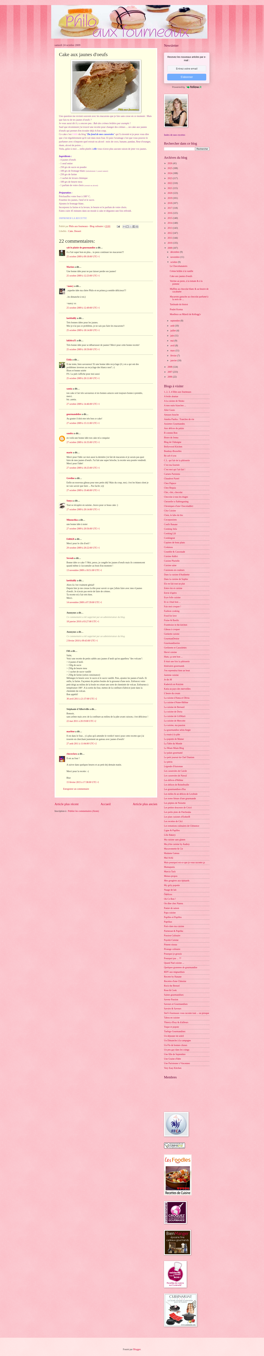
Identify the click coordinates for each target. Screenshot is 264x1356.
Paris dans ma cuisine (174, 926)
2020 (170, 193)
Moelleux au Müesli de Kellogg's (185, 314)
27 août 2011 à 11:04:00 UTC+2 (82, 743)
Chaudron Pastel (171, 478)
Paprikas (168, 922)
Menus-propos (170, 876)
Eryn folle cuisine (172, 597)
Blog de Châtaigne (172, 442)
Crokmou (168, 547)
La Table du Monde (173, 743)
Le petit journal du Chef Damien (179, 757)
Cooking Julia (170, 529)
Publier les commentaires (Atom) (83, 811)
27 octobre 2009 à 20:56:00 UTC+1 (83, 528)
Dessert (77, 231)
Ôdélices (168, 894)
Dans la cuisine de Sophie (176, 579)
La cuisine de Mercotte (174, 720)
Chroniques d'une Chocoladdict (178, 506)
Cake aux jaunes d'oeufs (181, 276)
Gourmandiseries (172, 643)
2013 (170, 228)
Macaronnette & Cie (173, 848)
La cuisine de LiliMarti (175, 716)
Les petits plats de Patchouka (177, 812)
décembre (175, 252)
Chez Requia (170, 488)
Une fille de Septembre (175, 1054)
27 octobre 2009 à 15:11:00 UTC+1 (83, 423)
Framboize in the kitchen (175, 625)
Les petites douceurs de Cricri (178, 807)
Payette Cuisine (171, 940)
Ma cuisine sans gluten (174, 839)
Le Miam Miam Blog (174, 748)
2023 (170, 178)
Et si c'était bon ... (172, 602)
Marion (70, 267)
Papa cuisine (170, 912)
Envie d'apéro (170, 593)
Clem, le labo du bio (173, 515)
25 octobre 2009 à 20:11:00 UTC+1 (83, 378)
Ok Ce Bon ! (170, 899)
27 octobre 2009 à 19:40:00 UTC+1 (83, 490)
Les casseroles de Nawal (175, 775)
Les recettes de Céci (173, 821)
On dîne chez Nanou (173, 903)
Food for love (170, 616)
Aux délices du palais (174, 428)
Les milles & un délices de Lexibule (180, 794)
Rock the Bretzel (172, 986)
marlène (71, 731)
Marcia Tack (170, 871)
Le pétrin (168, 762)
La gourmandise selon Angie (177, 730)
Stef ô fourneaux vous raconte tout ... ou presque (186, 1013)
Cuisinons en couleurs (174, 570)
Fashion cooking (171, 611)
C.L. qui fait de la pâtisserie (177, 460)
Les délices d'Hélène (173, 780)
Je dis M (168, 679)
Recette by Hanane (173, 976)
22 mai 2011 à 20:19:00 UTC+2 (81, 721)
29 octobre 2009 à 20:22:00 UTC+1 (83, 547)
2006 (170, 377)
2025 (170, 168)
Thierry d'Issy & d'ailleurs (176, 1022)
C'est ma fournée (172, 465)
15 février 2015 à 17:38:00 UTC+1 (83, 782)
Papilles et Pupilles (173, 917)
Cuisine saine (170, 565)
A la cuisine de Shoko (174, 401)
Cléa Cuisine (170, 510)
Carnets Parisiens (172, 474)
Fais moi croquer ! (172, 606)
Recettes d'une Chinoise (175, 981)
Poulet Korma (176, 309)
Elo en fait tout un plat (174, 583)
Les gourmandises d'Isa (175, 789)
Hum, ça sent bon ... (173, 656)
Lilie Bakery (170, 835)
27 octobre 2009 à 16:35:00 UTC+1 (83, 442)
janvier (173, 360)
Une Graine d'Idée (172, 1059)
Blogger (137, 1349)
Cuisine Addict (171, 556)
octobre (174, 262)
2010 (170, 243)
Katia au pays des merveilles (177, 689)
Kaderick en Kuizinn (173, 684)
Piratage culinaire (172, 949)
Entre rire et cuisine (173, 588)
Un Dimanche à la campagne (177, 1040)
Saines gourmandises (174, 995)
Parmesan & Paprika (173, 931)
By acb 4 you (170, 455)
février (173, 355)
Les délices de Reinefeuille (176, 784)
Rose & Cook (170, 990)
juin (172, 335)
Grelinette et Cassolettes (175, 647)
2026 (170, 163)
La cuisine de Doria (173, 711)
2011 (170, 238)
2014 (170, 223)
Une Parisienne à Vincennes (177, 1063)
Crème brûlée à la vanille (181, 271)
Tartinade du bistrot (179, 304)
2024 (170, 173)
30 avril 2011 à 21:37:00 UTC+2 (82, 698)
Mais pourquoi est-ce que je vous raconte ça (184, 862)
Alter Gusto (169, 410)
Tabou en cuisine (172, 1017)
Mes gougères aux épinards (176, 880)
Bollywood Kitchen (173, 446)
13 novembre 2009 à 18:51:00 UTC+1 (84, 570)
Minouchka (72, 520)
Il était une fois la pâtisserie (177, 661)
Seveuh (70, 558)
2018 (170, 203)
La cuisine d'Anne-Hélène (176, 702)
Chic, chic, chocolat (173, 492)
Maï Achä (168, 858)
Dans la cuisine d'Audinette (177, 574)
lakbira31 (71, 340)
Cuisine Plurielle (171, 561)
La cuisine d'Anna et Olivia (176, 698)
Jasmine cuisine (171, 675)
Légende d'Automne (173, 766)
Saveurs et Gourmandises (176, 1004)
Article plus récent (67, 804)
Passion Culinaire (172, 935)
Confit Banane (170, 524)
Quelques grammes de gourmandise (180, 967)
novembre (175, 257)
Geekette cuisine (171, 634)
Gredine (71, 478)
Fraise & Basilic (171, 620)
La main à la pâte (172, 734)
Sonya (70, 500)
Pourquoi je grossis (173, 954)
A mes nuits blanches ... (175, 405)
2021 (170, 188)
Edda (69, 359)
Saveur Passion (171, 999)
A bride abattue (171, 396)
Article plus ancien (145, 804)
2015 (170, 218)
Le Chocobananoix (178, 266)
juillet (173, 330)
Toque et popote (171, 1027)
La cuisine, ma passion (174, 725)
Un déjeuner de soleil (174, 1036)
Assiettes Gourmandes (174, 424)
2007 (170, 372)
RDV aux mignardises (174, 972)
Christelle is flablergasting (176, 501)
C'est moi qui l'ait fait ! (174, 469)
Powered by (186, 87)
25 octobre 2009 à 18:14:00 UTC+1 (83, 330)
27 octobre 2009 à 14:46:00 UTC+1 (83, 404)
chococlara (72, 754)
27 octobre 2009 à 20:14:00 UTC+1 (83, 509)
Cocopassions (170, 519)
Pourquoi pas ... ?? (172, 958)
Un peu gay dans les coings (176, 1049)
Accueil (106, 804)
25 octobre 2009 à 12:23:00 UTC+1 (83, 275)
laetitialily (71, 318)
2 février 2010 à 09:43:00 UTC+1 (82, 640)
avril (172, 345)
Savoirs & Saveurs (172, 1008)
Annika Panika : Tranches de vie (179, 419)
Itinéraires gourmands (174, 666)
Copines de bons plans (174, 542)
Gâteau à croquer (172, 629)
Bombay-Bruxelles (173, 451)
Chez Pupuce (170, 483)
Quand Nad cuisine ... (174, 963)
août (172, 325)
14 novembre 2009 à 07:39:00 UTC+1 (84, 602)
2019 (170, 198)
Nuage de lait (170, 890)
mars (172, 350)
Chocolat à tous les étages (176, 497)
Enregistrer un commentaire (76, 789)
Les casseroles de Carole (175, 771)
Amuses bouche (171, 414)
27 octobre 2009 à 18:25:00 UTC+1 (83, 468)
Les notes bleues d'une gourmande (180, 798)
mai (172, 340)
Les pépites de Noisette (175, 803)
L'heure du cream (172, 693)
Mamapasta (169, 867)
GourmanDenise (171, 638)
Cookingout (169, 538)
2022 (170, 183)
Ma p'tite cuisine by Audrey (177, 844)
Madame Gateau (171, 853)
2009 (170, 248)
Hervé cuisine (170, 652)
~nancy (70, 286)
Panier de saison (171, 908)
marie (69, 452)
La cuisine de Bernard (174, 707)
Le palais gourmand (173, 753)
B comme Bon (170, 433)
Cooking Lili (170, 533)
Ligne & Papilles (172, 830)
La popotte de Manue (174, 739)
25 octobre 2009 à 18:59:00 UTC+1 (83, 349)
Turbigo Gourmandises (174, 1031)
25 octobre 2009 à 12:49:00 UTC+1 (83, 308)
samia (69, 388)
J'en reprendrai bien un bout (177, 670)
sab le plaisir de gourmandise (81, 247)
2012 (170, 233)
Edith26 (70, 539)
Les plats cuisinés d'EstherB (177, 817)
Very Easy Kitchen (172, 1068)
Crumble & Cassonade (174, 552)
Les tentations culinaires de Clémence (181, 826)
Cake (70, 231)
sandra (70, 433)
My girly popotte (172, 885)
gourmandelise (74, 414)
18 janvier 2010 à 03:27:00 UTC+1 (83, 621)
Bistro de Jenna (171, 437)
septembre (175, 320)
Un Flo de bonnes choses (175, 1045)
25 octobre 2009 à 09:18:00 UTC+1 (83, 256)
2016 (170, 213)
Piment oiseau (170, 944)
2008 (170, 367)
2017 (170, 208)
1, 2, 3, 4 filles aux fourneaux (177, 392)
